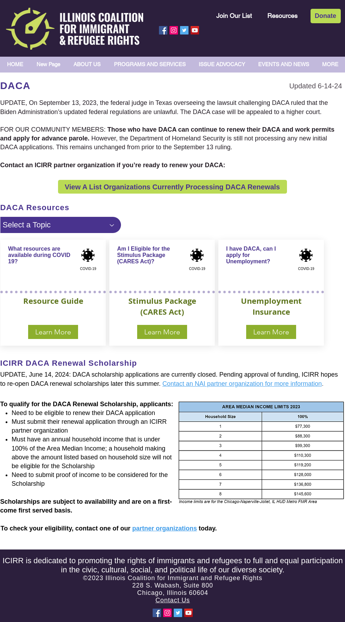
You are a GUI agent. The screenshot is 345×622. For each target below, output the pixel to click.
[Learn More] (53, 332)
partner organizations (164, 528)
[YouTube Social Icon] (195, 30)
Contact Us (172, 600)
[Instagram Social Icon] (174, 30)
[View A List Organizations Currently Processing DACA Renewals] (172, 187)
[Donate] (326, 16)
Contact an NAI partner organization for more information (242, 383)
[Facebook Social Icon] (163, 30)
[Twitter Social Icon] (184, 30)
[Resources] (282, 15)
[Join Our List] (234, 15)
